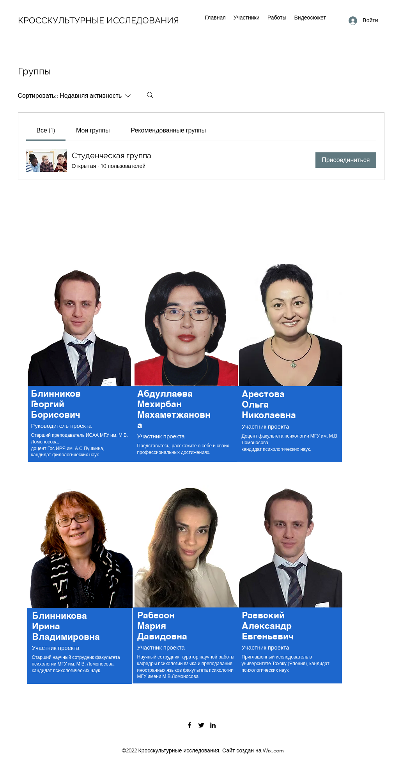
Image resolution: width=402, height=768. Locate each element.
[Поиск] (150, 95)
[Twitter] (201, 725)
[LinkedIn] (213, 725)
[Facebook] (189, 725)
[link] (45, 130)
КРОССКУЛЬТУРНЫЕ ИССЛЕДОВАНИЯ (98, 20)
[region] (80, 366)
